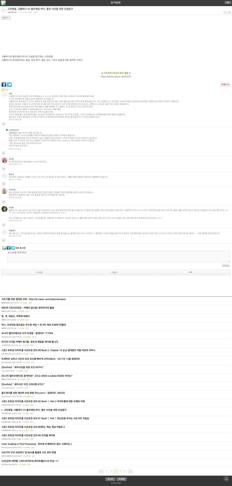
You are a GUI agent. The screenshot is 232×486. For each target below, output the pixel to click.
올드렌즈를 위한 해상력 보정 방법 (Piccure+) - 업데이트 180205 (116, 395)
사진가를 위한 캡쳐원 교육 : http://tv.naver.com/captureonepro (116, 301)
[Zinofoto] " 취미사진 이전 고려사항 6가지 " (116, 386)
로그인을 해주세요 (119, 256)
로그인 (110, 479)
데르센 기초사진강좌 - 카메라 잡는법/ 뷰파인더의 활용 (116, 310)
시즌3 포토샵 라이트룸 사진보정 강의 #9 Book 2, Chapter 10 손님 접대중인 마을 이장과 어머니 (116, 352)
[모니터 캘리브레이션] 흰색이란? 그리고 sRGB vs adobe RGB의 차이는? (116, 378)
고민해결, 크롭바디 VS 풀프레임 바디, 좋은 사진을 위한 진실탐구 (116, 412)
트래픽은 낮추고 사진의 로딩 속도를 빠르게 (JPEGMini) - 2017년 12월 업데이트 (116, 361)
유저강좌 (116, 2)
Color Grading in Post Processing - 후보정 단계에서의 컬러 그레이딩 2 (116, 446)
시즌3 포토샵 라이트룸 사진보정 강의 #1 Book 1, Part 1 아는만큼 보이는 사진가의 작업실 (116, 420)
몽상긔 (11, 174)
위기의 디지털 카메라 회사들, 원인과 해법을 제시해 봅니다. (116, 344)
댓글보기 (6, 18)
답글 (4, 123)
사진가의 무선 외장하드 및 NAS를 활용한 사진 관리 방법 (116, 454)
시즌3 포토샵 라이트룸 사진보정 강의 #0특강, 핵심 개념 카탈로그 (116, 429)
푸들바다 (12, 231)
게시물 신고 (225, 84)
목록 (190, 272)
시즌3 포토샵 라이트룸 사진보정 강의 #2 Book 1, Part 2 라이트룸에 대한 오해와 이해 (116, 403)
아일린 (11, 207)
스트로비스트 (14, 130)
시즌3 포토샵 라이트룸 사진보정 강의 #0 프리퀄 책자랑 (116, 437)
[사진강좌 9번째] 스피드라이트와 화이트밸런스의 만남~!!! (116, 463)
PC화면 (122, 479)
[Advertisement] (116, 284)
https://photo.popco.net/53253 (116, 77)
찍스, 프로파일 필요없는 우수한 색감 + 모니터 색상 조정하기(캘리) (116, 327)
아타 (10, 94)
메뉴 (228, 2)
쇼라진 (11, 159)
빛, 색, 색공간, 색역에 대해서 (116, 318)
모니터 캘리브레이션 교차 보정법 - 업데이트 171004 (116, 335)
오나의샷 (12, 190)
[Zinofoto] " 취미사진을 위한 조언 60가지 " (116, 369)
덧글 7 (5, 89)
